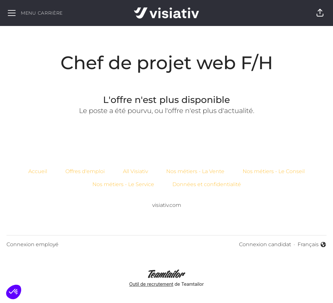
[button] (320, 13)
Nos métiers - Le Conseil (274, 171)
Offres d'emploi (85, 171)
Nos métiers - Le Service (123, 184)
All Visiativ (135, 171)
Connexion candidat (265, 244)
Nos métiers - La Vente (195, 171)
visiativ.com (166, 205)
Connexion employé (33, 244)
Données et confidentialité (206, 184)
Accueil (37, 171)
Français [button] (312, 244)
